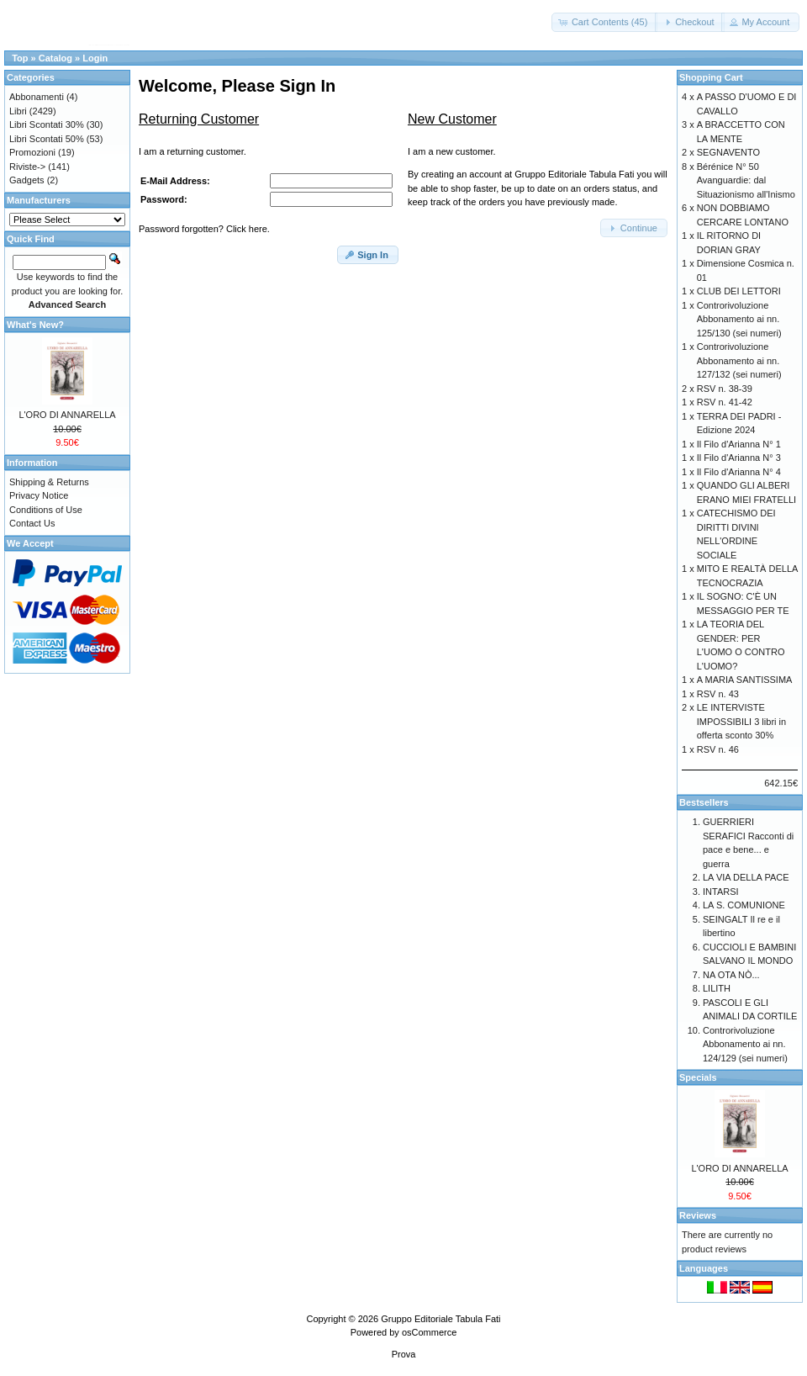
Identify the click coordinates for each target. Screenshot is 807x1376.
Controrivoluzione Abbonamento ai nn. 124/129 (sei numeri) (745, 1044)
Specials (698, 1077)
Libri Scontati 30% (46, 124)
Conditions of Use (45, 510)
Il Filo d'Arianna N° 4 (739, 472)
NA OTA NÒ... (731, 975)
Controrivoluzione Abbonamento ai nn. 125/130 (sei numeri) (739, 319)
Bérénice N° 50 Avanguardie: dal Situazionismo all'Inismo (746, 180)
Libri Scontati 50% (46, 139)
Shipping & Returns (49, 482)
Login (95, 58)
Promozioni (32, 152)
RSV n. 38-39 (724, 389)
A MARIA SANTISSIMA (745, 680)
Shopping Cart (711, 77)
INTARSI (721, 891)
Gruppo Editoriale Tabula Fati (440, 1319)
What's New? (35, 325)
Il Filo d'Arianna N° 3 (739, 457)
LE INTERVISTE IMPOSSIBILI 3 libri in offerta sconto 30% (741, 721)
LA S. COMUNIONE (744, 905)
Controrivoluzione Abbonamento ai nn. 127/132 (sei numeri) (739, 360)
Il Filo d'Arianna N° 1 (739, 444)
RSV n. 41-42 (724, 402)
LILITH (717, 988)
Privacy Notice (38, 495)
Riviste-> (27, 166)
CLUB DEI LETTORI (739, 291)
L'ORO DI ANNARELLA (66, 415)
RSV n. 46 (718, 749)
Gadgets (27, 180)
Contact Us (32, 523)
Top (20, 58)
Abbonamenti (36, 97)
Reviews (697, 1215)
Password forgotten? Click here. (204, 229)
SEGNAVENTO (728, 152)
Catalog (55, 58)
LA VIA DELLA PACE (746, 877)
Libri (18, 111)
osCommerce (429, 1332)
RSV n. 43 (718, 694)
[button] (604, 22)
